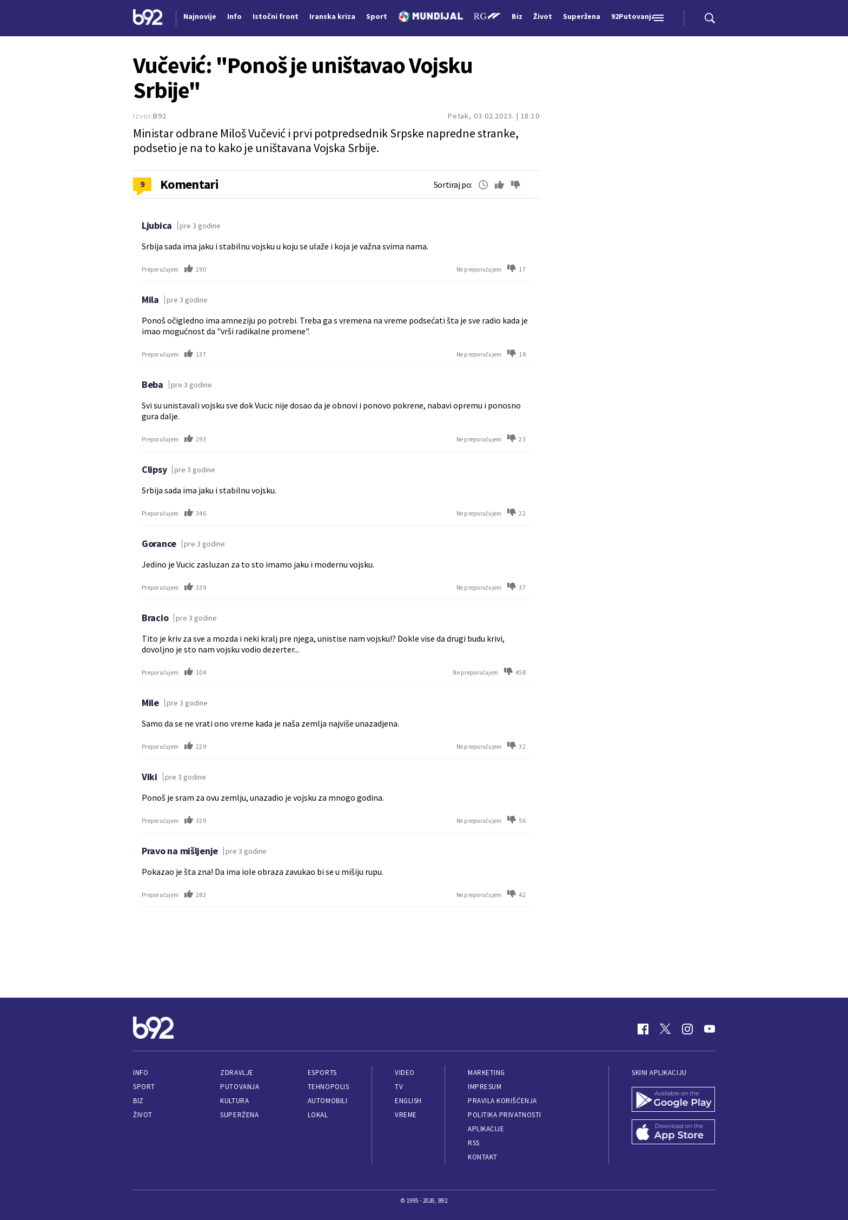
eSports (322, 1072)
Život (143, 1114)
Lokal (318, 1114)
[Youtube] (709, 1029)
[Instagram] (687, 1029)
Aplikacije (486, 1128)
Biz (138, 1100)
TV (399, 1086)
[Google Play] (673, 1100)
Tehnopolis (328, 1086)
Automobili (327, 1100)
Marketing (486, 1072)
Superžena (239, 1114)
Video (405, 1072)
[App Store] (673, 1132)
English (408, 1100)
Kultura (234, 1100)
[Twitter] (665, 1029)
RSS (474, 1143)
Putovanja (239, 1086)
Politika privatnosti (504, 1114)
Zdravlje (236, 1072)
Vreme (406, 1114)
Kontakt (483, 1157)
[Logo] (148, 18)
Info (140, 1072)
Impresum (484, 1086)
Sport (144, 1086)
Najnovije (199, 16)
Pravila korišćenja (502, 1100)
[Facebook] (643, 1029)
